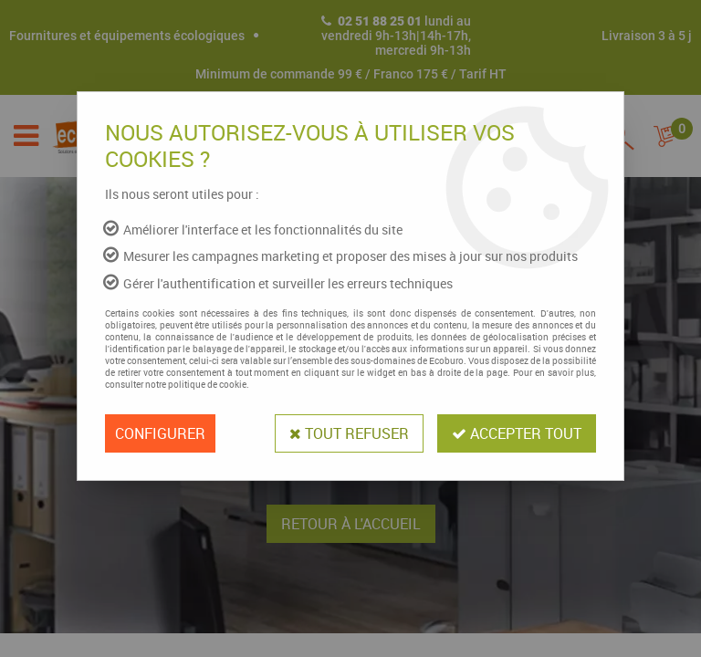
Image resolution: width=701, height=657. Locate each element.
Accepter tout (516, 433)
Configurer (160, 433)
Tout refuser (349, 433)
